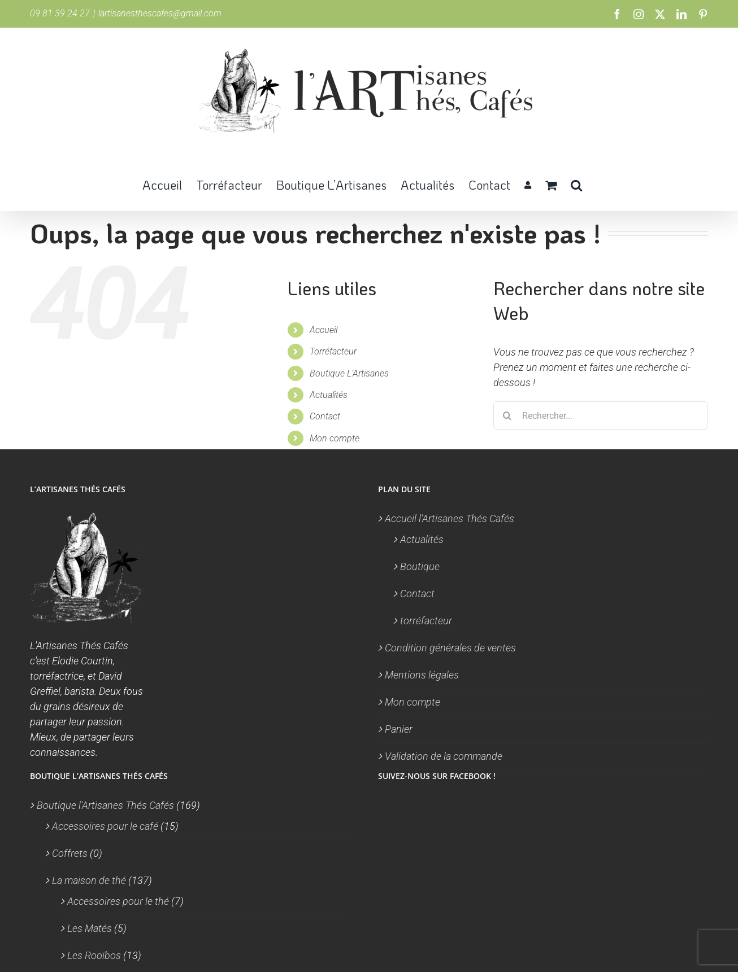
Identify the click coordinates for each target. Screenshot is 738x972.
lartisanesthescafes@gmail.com (160, 13)
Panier (399, 729)
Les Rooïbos (94, 955)
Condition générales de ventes (450, 648)
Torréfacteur (333, 351)
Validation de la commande (443, 756)
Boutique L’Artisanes (349, 373)
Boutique (420, 566)
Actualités (329, 394)
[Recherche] (507, 415)
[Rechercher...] (600, 415)
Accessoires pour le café (105, 826)
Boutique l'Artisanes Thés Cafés (105, 805)
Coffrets (70, 853)
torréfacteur (426, 621)
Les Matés (89, 928)
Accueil (323, 330)
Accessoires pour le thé (118, 901)
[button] (576, 184)
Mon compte (334, 438)
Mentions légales (422, 675)
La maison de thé (89, 880)
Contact (325, 416)
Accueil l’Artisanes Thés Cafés (449, 518)
